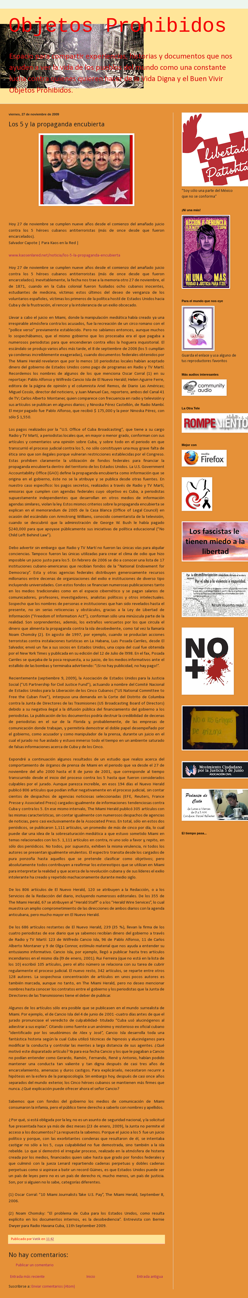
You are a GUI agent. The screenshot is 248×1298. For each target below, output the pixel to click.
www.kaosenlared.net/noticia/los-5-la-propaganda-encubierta (64, 255)
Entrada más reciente (27, 1277)
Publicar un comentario (35, 1265)
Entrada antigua (150, 1277)
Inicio (91, 1277)
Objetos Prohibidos (118, 26)
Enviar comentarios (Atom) (53, 1286)
